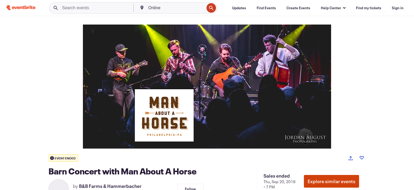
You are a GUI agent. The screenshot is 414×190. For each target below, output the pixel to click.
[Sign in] (398, 8)
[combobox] (176, 8)
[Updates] (239, 8)
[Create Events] (298, 8)
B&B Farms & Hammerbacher (110, 186)
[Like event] (361, 158)
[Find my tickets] (368, 8)
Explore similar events (331, 181)
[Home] (20, 8)
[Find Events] (266, 8)
